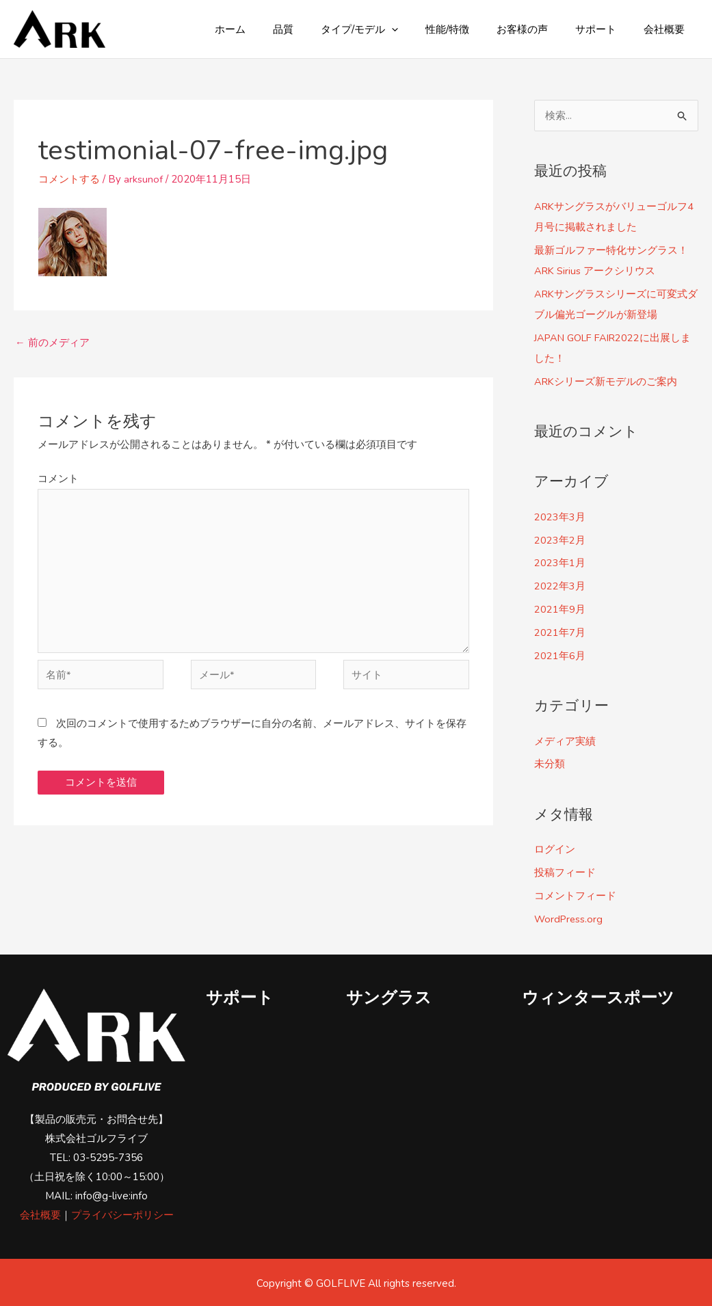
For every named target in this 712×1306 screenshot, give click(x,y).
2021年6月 (559, 654)
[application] (422, 29)
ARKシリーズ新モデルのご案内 (606, 381)
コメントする (69, 179)
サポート (606, 29)
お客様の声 (539, 29)
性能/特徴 (471, 29)
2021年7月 (559, 631)
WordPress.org (569, 917)
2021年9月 (559, 608)
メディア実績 (565, 740)
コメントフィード (575, 894)
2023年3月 (559, 516)
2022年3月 (559, 585)
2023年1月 (559, 562)
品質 (321, 29)
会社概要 (667, 29)
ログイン (554, 848)
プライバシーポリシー (122, 1213)
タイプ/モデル (390, 29)
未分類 (549, 762)
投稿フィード (565, 871)
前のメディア (52, 342)
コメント (58, 479)
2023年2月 (559, 539)
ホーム (274, 29)
